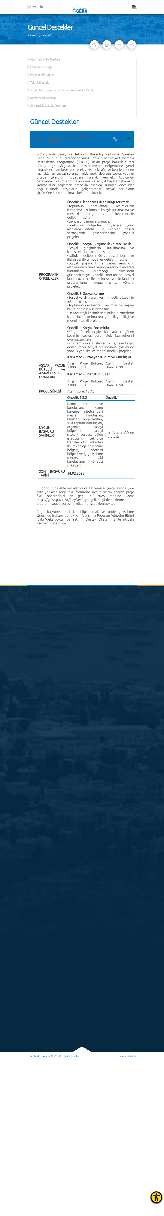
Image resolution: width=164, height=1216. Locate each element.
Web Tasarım (128, 1056)
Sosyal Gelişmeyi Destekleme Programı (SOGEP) (61, 90)
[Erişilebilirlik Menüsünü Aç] (156, 1197)
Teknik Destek (39, 82)
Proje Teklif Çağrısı (42, 75)
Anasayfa (32, 35)
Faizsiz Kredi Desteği (43, 98)
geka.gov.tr (71, 1056)
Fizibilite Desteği (41, 67)
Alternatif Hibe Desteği (45, 59)
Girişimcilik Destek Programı (48, 105)
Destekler (47, 35)
